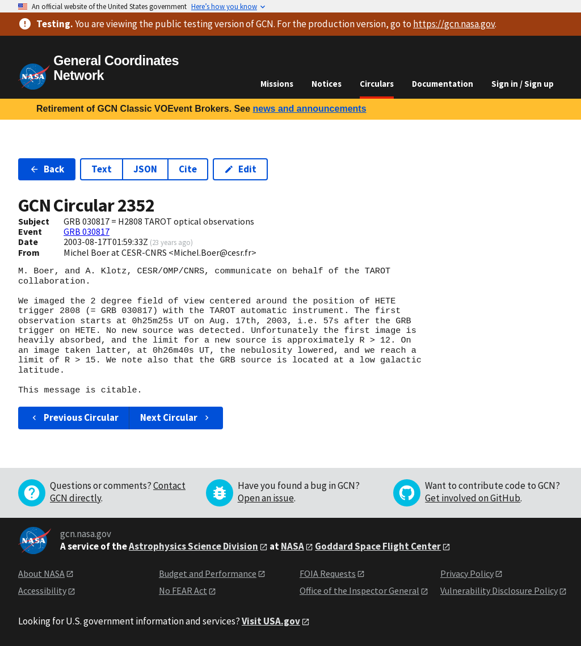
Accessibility (42, 590)
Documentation (442, 83)
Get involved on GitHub (472, 498)
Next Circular (176, 417)
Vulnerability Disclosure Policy (499, 590)
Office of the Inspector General (359, 590)
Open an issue (266, 498)
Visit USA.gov (271, 621)
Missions (276, 83)
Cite (188, 169)
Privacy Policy (467, 573)
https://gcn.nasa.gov (454, 24)
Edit (240, 169)
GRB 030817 (87, 231)
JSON (145, 169)
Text (101, 169)
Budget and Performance (207, 573)
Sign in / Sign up (522, 83)
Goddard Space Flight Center (378, 546)
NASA (292, 546)
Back (47, 169)
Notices (326, 83)
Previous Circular (74, 417)
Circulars (377, 83)
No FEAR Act (183, 590)
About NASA (41, 573)
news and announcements (309, 108)
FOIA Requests (328, 573)
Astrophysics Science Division (193, 546)
